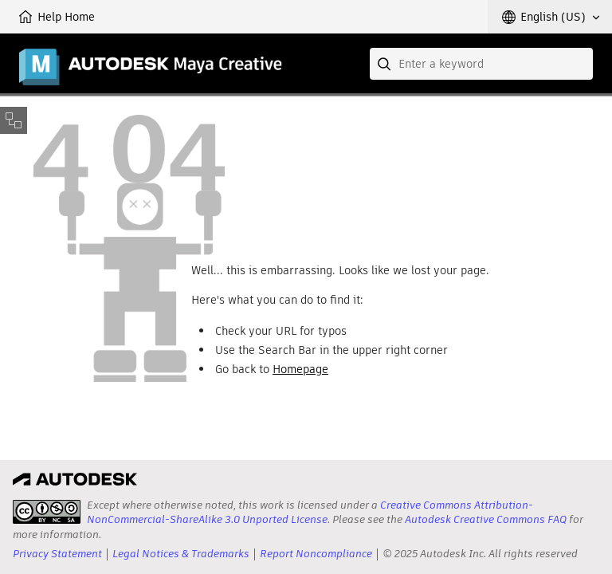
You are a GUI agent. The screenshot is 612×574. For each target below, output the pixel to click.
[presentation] (46, 512)
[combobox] (481, 64)
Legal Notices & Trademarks (180, 553)
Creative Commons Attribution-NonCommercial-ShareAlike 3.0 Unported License (310, 512)
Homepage (300, 369)
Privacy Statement (57, 553)
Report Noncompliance (316, 553)
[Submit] (386, 64)
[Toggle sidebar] (13, 120)
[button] (550, 16)
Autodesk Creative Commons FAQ (486, 519)
